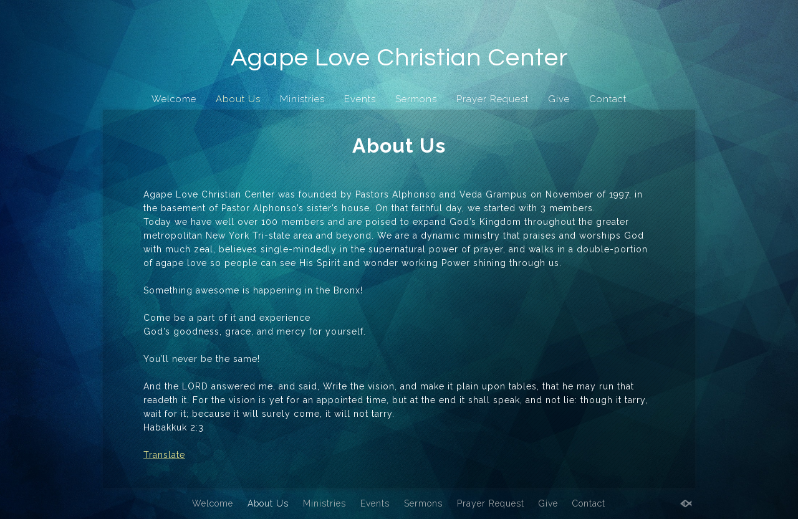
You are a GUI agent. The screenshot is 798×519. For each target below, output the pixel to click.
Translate (164, 455)
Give (559, 99)
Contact (608, 99)
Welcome (173, 99)
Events (360, 99)
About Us (238, 99)
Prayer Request (492, 99)
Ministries (302, 99)
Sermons (416, 99)
